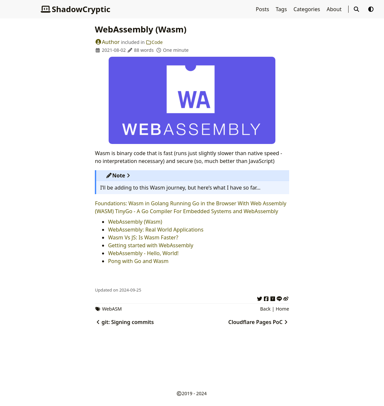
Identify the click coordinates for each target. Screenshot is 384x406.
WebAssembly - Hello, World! (143, 253)
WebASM (112, 309)
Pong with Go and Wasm (138, 261)
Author (107, 42)
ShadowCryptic (75, 9)
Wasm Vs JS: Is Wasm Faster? (143, 237)
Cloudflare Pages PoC (258, 322)
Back (265, 309)
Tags (282, 9)
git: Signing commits (124, 322)
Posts (263, 9)
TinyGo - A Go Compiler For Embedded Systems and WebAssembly (196, 211)
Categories (307, 9)
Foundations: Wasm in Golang (132, 203)
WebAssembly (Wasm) (135, 221)
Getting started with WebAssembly (150, 245)
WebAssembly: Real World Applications (155, 229)
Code (154, 42)
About (335, 9)
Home (282, 309)
